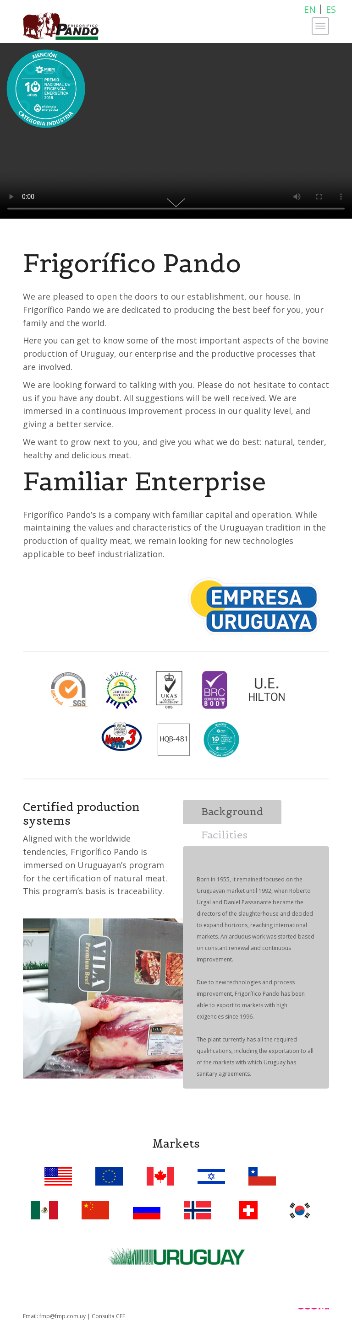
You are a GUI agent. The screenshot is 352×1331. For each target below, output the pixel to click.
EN (310, 9)
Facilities (224, 834)
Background (232, 811)
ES (331, 9)
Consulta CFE (108, 1316)
